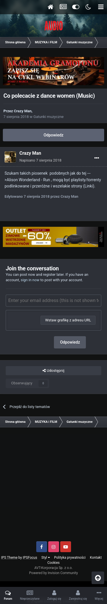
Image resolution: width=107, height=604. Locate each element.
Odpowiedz (54, 135)
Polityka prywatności (70, 558)
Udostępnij (53, 370)
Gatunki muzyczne (48, 117)
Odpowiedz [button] (70, 342)
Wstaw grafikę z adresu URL (68, 320)
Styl (45, 558)
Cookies (53, 563)
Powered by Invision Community (53, 573)
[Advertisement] (53, 486)
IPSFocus (30, 558)
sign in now (30, 280)
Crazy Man (23, 111)
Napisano (40, 160)
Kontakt (96, 558)
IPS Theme (9, 558)
